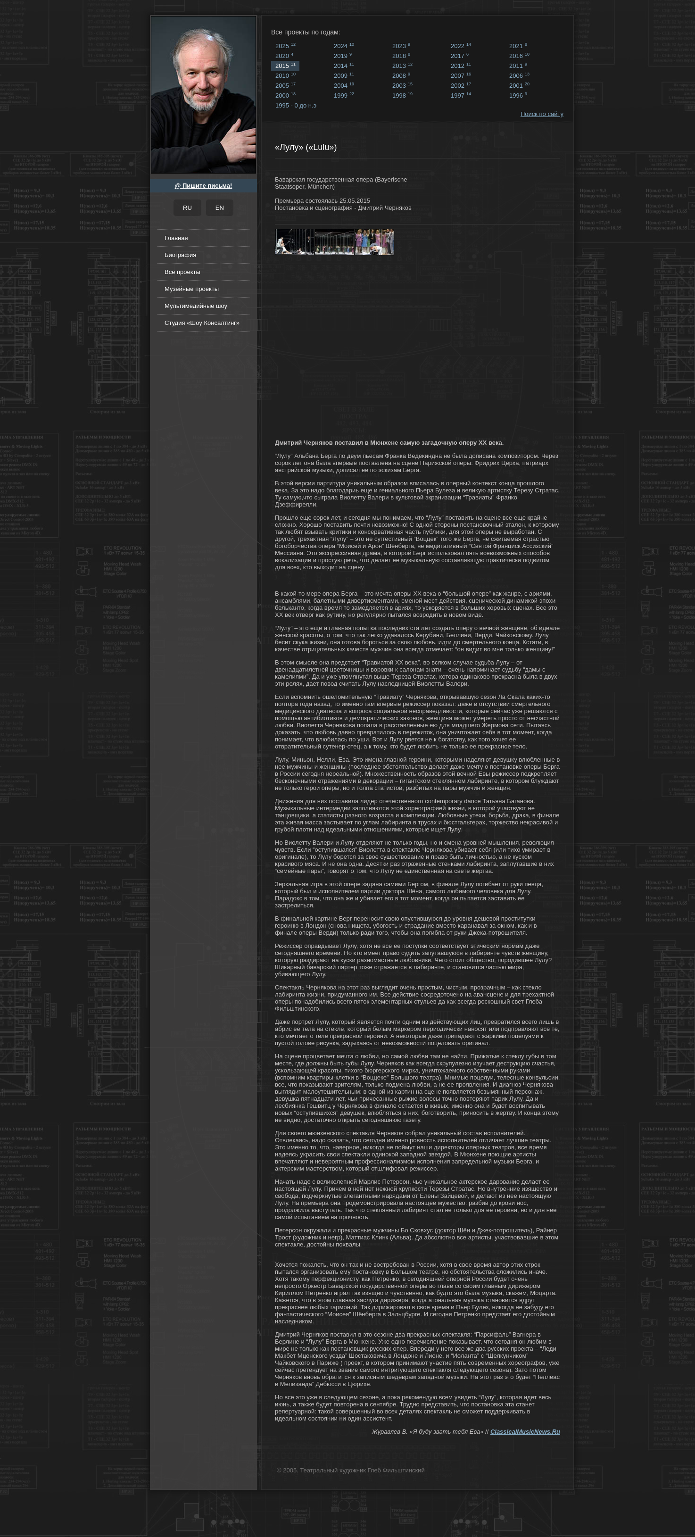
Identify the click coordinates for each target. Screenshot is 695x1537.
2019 (343, 55)
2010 (285, 75)
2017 (460, 55)
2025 (285, 46)
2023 (401, 46)
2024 (344, 46)
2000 (285, 95)
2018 (401, 55)
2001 (519, 85)
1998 (402, 95)
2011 (518, 65)
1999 (344, 95)
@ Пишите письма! (203, 185)
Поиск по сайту (542, 113)
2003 (402, 85)
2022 (461, 46)
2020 (284, 55)
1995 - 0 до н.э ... (295, 106)
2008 (401, 75)
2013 (402, 65)
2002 (461, 85)
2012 (461, 65)
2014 (344, 65)
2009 (344, 75)
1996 (518, 95)
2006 (519, 75)
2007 (461, 75)
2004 (344, 85)
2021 (518, 46)
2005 (285, 85)
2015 (285, 65)
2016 (519, 55)
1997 (461, 95)
